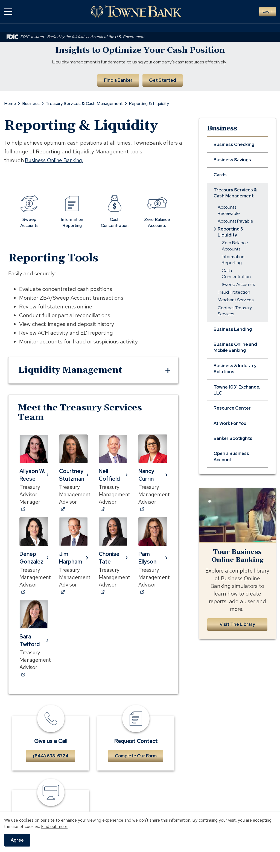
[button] (8, 11)
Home (10, 103)
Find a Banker (118, 80)
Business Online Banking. (56, 159)
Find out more (54, 826)
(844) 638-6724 (51, 758)
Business (31, 103)
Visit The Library (237, 624)
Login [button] (267, 11)
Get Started (162, 80)
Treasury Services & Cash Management (84, 103)
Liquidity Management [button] (70, 369)
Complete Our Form (136, 758)
